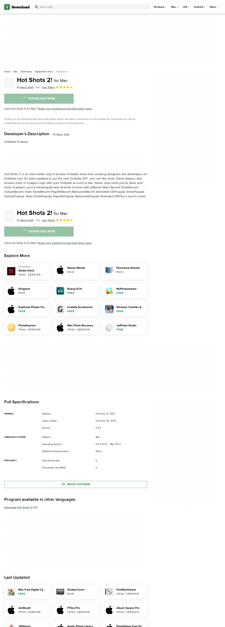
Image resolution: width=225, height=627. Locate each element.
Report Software (75, 484)
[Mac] (15, 72)
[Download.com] (17, 7)
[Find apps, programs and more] (92, 7)
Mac (173, 7)
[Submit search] (36, 7)
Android (198, 7)
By (25, 87)
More (214, 6)
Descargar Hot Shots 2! (18, 507)
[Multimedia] (26, 72)
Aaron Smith (63, 134)
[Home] (7, 72)
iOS (185, 7)
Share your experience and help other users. (65, 109)
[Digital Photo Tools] (44, 72)
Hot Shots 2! (42, 80)
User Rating (57, 87)
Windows (159, 7)
